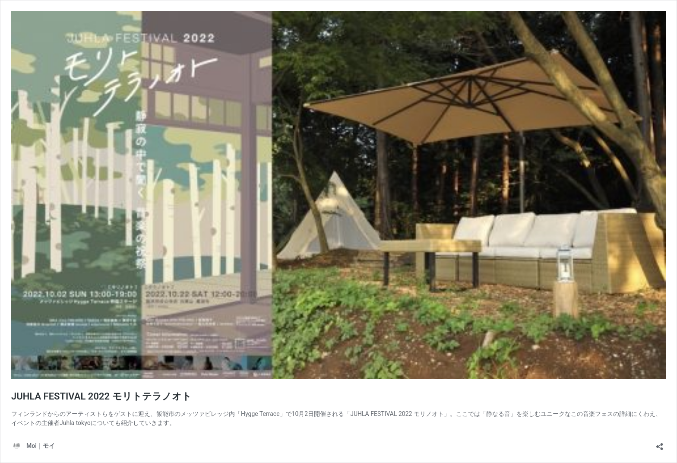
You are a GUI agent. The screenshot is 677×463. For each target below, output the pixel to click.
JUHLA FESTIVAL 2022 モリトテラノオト (101, 396)
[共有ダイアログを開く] (660, 443)
